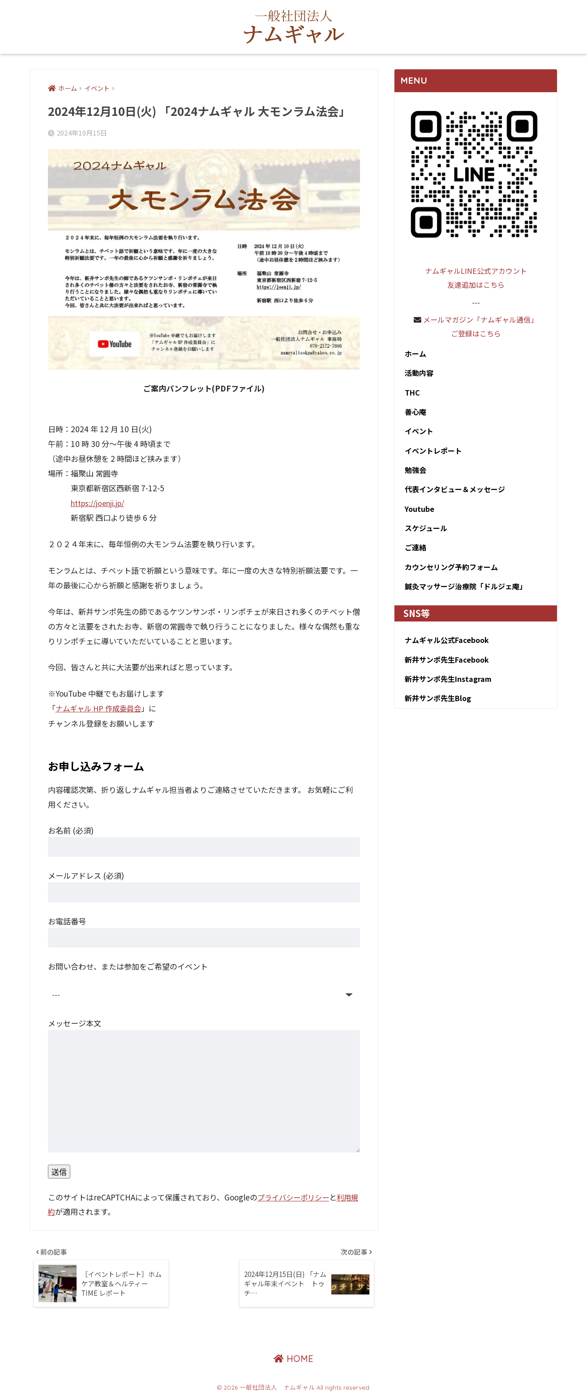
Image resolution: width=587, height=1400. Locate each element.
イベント (417, 434)
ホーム (413, 354)
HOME (293, 1361)
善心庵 (413, 414)
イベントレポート (432, 454)
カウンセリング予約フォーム (451, 574)
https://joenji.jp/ (100, 503)
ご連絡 (413, 554)
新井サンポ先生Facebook (446, 668)
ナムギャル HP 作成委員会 (101, 708)
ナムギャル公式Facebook (445, 648)
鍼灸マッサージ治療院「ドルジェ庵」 (466, 594)
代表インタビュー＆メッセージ (455, 494)
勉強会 (413, 473)
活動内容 (417, 374)
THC (409, 394)
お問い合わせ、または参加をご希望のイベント (128, 966)
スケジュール (424, 533)
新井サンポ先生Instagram (447, 688)
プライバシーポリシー (295, 1197)
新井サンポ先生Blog (437, 708)
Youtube (417, 514)
